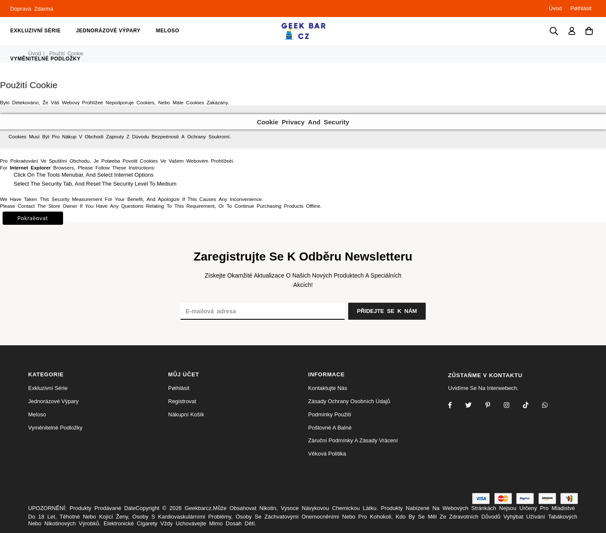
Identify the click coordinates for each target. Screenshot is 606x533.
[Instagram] (493, 406)
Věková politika (327, 453)
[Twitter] (474, 406)
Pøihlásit (581, 8)
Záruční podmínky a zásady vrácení (353, 440)
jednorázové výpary (108, 31)
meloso (167, 31)
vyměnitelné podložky (45, 59)
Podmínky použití (329, 414)
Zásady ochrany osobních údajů (349, 401)
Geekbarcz (198, 508)
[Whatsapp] (550, 406)
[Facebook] (455, 406)
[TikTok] (531, 406)
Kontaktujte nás (327, 388)
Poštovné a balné (330, 427)
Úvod (555, 8)
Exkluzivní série (35, 31)
